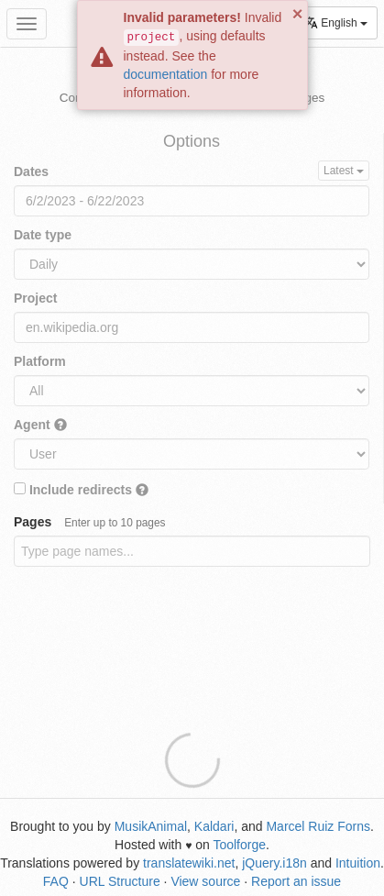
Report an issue (296, 881)
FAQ (56, 881)
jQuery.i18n (274, 863)
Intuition (357, 863)
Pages (90, 521)
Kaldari (214, 826)
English (336, 22)
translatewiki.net (189, 863)
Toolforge (239, 844)
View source (205, 881)
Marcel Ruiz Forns (318, 826)
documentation (166, 74)
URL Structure (120, 881)
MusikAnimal (151, 826)
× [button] (297, 14)
